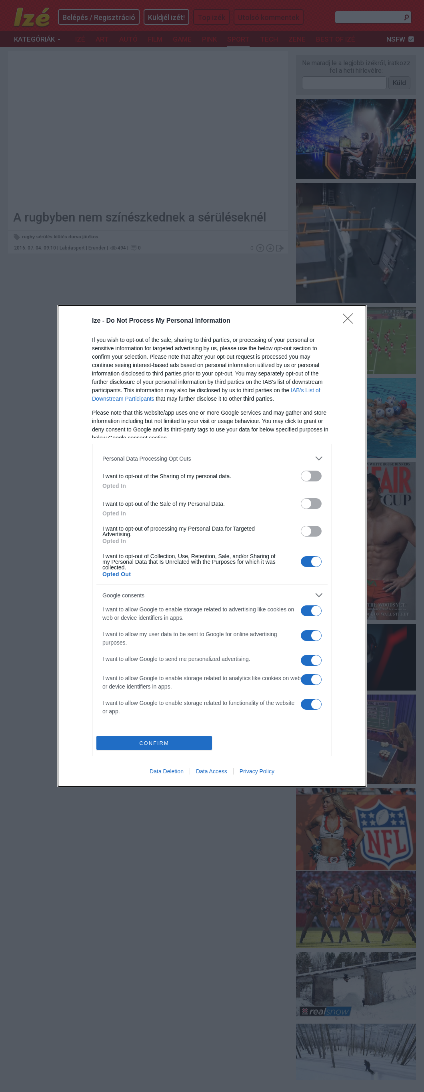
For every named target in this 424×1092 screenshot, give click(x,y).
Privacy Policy (257, 771)
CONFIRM (154, 743)
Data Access (211, 771)
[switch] (311, 476)
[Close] (350, 321)
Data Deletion (167, 771)
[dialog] (212, 546)
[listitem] (212, 458)
